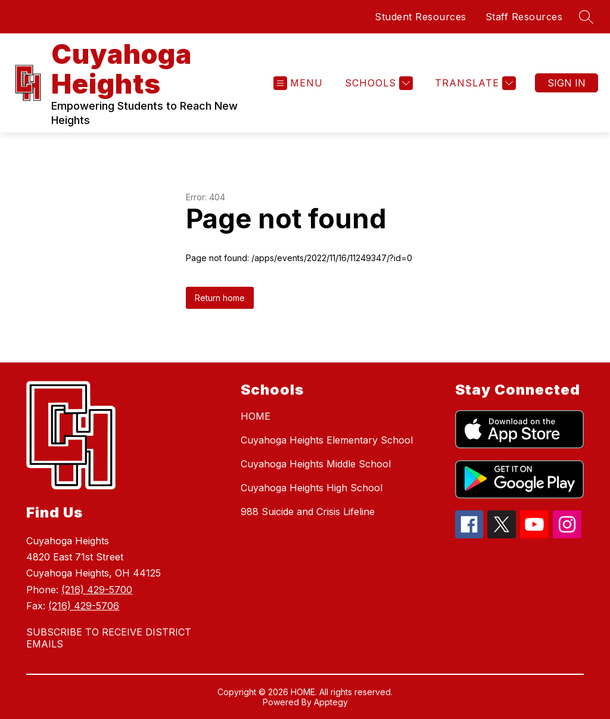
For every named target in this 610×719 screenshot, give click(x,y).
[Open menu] (298, 83)
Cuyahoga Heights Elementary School (327, 440)
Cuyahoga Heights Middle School (316, 464)
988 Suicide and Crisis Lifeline (308, 511)
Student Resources (420, 17)
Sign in (566, 83)
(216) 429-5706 (83, 606)
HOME (255, 416)
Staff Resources (524, 17)
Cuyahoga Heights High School (311, 488)
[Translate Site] (474, 83)
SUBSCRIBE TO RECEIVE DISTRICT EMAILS (108, 638)
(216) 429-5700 (96, 590)
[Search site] (586, 17)
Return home (220, 298)
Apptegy (331, 702)
